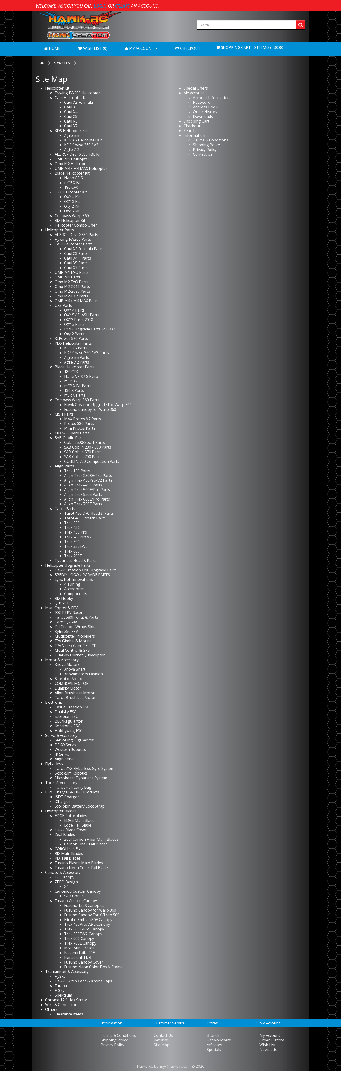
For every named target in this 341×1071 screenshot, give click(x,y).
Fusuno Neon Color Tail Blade (81, 867)
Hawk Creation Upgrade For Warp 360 (98, 404)
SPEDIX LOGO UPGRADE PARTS (82, 574)
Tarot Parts (65, 508)
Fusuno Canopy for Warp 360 (90, 409)
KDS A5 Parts (75, 348)
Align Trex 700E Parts (83, 503)
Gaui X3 (70, 107)
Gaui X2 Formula (78, 102)
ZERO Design (66, 881)
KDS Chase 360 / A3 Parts (86, 352)
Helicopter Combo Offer (76, 225)
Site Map (62, 63)
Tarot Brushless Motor (75, 697)
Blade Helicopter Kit (72, 173)
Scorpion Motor (69, 678)
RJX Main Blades (69, 853)
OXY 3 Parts (74, 324)
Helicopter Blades (60, 811)
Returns (161, 1040)
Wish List (267, 1044)
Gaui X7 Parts (76, 267)
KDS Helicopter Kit (71, 130)
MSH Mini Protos (79, 948)
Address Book (205, 107)
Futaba (61, 985)
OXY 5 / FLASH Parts (81, 314)
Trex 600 (72, 551)
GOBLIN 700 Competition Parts (91, 461)
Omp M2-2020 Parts (72, 291)
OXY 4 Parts (74, 310)
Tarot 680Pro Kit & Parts (76, 617)
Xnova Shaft (74, 669)
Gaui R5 (71, 121)
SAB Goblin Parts (70, 437)
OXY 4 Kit (72, 196)
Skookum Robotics (71, 773)
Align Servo (65, 759)
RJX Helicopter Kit (70, 220)
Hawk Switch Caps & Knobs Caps (83, 981)
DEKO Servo (65, 744)
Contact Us (202, 154)
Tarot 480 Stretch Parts (85, 518)
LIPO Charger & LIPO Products (72, 792)
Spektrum (63, 995)
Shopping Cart (196, 121)
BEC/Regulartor (69, 721)
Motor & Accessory (62, 659)
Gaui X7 (70, 126)
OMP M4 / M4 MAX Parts (76, 300)
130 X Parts (74, 390)
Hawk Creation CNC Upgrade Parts (86, 570)
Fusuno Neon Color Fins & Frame (93, 966)
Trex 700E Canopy (80, 943)
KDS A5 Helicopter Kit (83, 140)
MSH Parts (64, 414)
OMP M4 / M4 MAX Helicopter (81, 168)
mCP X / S (72, 381)
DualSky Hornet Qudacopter (80, 655)
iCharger (62, 801)
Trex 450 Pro (75, 532)
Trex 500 (72, 541)
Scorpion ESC (66, 716)
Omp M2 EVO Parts (71, 281)
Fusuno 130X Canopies (84, 905)
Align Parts (64, 466)
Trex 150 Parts (77, 470)
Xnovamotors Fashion (83, 674)
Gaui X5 (70, 116)
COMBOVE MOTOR (71, 683)
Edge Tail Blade (77, 825)
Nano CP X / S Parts (81, 376)
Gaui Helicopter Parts (73, 244)
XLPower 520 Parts (71, 338)
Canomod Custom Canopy (78, 891)
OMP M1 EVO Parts (72, 272)
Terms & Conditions (210, 140)
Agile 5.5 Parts (76, 357)
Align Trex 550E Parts (83, 494)
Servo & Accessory (61, 735)
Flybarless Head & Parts (75, 560)
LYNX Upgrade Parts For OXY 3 (91, 329)
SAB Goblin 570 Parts (82, 451)
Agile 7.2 (71, 149)
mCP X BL (72, 182)
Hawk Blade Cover (71, 829)
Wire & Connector (61, 1004)
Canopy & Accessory (63, 872)
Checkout (192, 126)
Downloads (203, 116)
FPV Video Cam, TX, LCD (76, 645)
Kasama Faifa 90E (79, 952)
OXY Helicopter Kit (71, 192)
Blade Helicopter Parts (74, 366)
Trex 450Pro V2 (78, 537)
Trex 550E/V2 (76, 546)
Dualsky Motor (68, 688)
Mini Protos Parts (79, 428)
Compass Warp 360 (72, 215)
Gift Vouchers (219, 1040)
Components (75, 593)
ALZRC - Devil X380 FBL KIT (78, 154)
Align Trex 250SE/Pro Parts (88, 475)
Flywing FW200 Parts (73, 239)
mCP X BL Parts (77, 385)
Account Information (211, 97)
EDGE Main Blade (79, 820)
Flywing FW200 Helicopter (77, 92)
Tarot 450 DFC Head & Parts (89, 513)
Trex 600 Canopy (79, 938)
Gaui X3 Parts (76, 253)
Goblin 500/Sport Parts (84, 442)
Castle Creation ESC (72, 707)
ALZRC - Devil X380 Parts (76, 234)
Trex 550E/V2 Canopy (83, 933)
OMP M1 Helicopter (72, 159)
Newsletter (269, 1049)
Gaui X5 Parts (76, 263)
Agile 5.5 (71, 135)
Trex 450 (72, 527)
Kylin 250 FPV (66, 631)
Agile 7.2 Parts (76, 362)
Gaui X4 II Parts (77, 258)
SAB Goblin (74, 896)
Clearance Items (69, 1014)
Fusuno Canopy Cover (83, 962)
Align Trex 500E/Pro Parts (87, 489)
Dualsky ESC (65, 711)
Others (51, 1009)
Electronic (53, 702)
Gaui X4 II (72, 111)
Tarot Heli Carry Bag (73, 787)
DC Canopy (64, 877)
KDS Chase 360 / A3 (81, 144)
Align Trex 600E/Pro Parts (87, 499)
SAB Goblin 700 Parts (82, 456)
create (122, 6)
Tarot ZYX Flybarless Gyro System (84, 768)
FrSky (59, 990)
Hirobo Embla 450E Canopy (88, 919)
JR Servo (62, 754)
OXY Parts (63, 305)
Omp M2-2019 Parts (72, 286)
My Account (194, 92)
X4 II (68, 886)
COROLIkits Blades (71, 848)
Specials (214, 1049)
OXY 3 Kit (72, 201)
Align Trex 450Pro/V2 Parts (88, 480)
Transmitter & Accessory (67, 971)
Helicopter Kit (57, 88)
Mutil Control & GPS (72, 650)
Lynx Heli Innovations (74, 579)
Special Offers (196, 88)
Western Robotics (70, 749)
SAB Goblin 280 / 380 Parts (87, 447)
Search (190, 130)
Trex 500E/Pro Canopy (84, 929)
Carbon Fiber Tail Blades (86, 844)
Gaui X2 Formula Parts (83, 248)
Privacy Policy (205, 149)
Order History (205, 111)
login (100, 6)
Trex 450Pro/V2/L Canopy (87, 924)
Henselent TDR (77, 957)
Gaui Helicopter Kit (71, 97)
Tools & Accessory (61, 782)
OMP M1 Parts (67, 277)
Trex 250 (72, 522)
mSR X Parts (74, 395)
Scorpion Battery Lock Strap (80, 806)
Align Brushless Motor (75, 692)
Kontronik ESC (67, 725)
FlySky (60, 976)
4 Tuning (72, 584)
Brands (213, 1035)
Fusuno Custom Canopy (76, 900)
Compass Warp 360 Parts (77, 400)
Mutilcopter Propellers (75, 636)
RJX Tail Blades (68, 858)
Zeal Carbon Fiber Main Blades (91, 839)
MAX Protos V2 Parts (82, 418)
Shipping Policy (206, 144)
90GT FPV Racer (69, 612)
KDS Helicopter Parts (73, 343)
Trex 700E (73, 555)
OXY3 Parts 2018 (78, 319)
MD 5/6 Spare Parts (72, 433)
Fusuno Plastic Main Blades (79, 862)
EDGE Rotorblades (71, 815)
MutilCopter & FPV (61, 607)
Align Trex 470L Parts (83, 485)
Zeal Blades (65, 834)
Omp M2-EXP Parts (71, 296)
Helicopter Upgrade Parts (68, 565)
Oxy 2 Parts (74, 333)
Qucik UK (63, 603)
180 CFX (71, 187)
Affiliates (214, 1044)
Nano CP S (73, 177)
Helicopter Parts (59, 229)
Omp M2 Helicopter (72, 163)
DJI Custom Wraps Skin (75, 626)
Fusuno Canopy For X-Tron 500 (91, 914)
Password (201, 102)
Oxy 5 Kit (71, 211)
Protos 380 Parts (79, 423)
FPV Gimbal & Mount (73, 640)
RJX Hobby (64, 598)
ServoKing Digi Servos (74, 740)
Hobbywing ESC (69, 730)
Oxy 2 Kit (71, 206)
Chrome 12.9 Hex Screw (66, 999)
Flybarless (54, 763)
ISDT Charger (67, 796)
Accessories (74, 588)
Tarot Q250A (66, 622)
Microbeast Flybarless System (81, 777)
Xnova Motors (67, 664)
